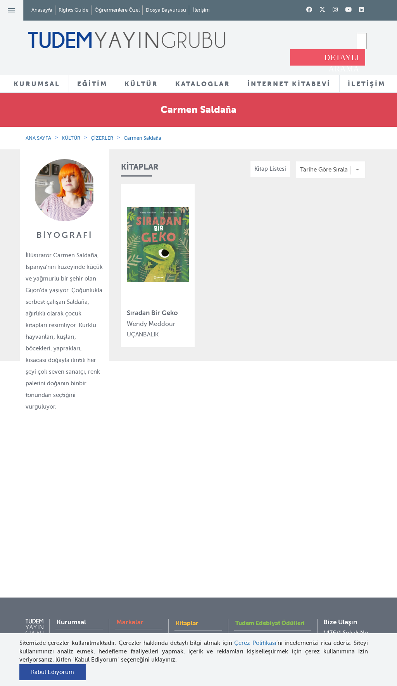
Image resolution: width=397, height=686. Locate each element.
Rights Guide (73, 10)
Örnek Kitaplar (195, 575)
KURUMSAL (37, 84)
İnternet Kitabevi (257, 585)
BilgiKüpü (129, 552)
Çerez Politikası (255, 643)
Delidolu (127, 631)
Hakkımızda (72, 524)
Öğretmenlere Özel (117, 10)
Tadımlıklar (190, 561)
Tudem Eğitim (135, 524)
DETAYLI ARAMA (342, 59)
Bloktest (127, 538)
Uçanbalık (129, 580)
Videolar (187, 612)
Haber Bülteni (75, 575)
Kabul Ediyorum (52, 672)
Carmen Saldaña (142, 138)
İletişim (201, 10)
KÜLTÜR (141, 84)
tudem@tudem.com (349, 589)
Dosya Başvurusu (166, 10)
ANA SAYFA (38, 138)
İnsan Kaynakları (78, 560)
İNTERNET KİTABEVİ (289, 84)
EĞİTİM (92, 84)
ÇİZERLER (102, 138)
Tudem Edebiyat (138, 566)
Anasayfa (41, 10)
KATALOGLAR (202, 84)
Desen (124, 617)
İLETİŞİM (366, 84)
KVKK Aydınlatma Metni (72, 597)
